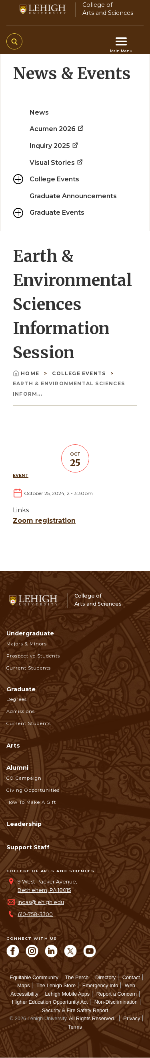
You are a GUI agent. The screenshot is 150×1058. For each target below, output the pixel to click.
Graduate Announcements (73, 196)
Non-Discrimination (116, 1002)
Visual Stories (57, 162)
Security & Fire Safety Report (75, 1010)
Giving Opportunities (33, 790)
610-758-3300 (35, 914)
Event (20, 475)
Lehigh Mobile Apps (67, 994)
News (39, 112)
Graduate (21, 689)
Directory (105, 977)
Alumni (17, 767)
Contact (131, 977)
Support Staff (28, 847)
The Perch (76, 977)
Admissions (20, 711)
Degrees (16, 699)
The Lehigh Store (56, 985)
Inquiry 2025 (54, 146)
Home (27, 373)
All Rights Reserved (91, 1018)
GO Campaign (24, 778)
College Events (54, 179)
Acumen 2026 (57, 129)
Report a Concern (116, 994)
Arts (13, 745)
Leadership (24, 824)
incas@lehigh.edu (41, 902)
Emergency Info (100, 985)
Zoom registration (44, 520)
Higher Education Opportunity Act (50, 1002)
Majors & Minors (26, 644)
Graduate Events (57, 212)
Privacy (131, 1018)
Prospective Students (33, 656)
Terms (75, 1027)
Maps (23, 985)
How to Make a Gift (31, 802)
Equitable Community (34, 977)
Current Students (28, 668)
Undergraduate (30, 633)
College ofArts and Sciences (107, 8)
